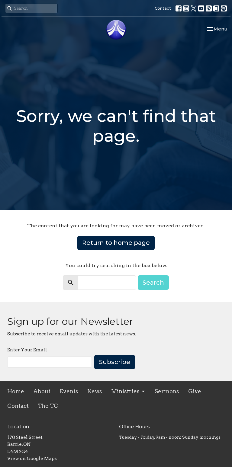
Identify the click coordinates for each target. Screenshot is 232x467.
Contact (163, 8)
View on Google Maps (32, 458)
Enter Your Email (27, 350)
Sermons (167, 391)
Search (153, 282)
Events (69, 391)
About (41, 391)
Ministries (128, 391)
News (94, 391)
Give (194, 391)
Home (15, 391)
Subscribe (114, 362)
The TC (48, 406)
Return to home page (116, 242)
